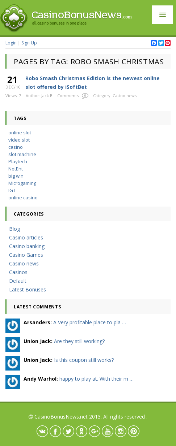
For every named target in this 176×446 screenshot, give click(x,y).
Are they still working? (79, 341)
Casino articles (26, 237)
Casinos (18, 272)
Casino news (125, 95)
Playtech (17, 161)
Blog (14, 228)
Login (11, 43)
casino (15, 147)
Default (17, 280)
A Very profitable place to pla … (89, 322)
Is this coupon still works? (84, 359)
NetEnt (15, 168)
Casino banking (27, 246)
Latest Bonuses (27, 289)
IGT (12, 190)
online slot (19, 132)
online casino (23, 197)
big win (16, 176)
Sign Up (29, 43)
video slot (19, 140)
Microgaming (22, 183)
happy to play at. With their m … (96, 378)
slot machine (22, 154)
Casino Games (26, 254)
